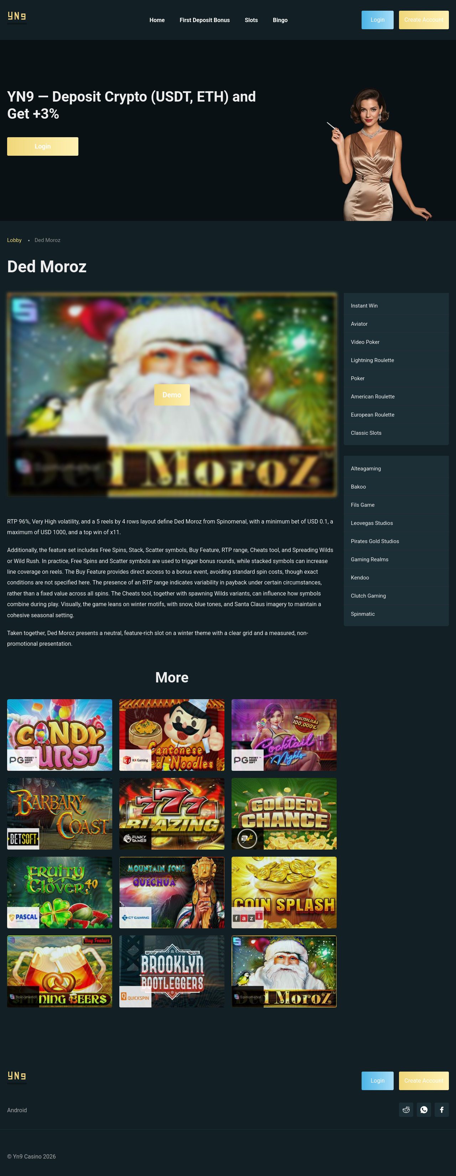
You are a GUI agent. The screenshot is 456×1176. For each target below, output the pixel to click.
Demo (171, 395)
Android (17, 1110)
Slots (251, 20)
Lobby (15, 240)
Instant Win (364, 306)
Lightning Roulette (372, 360)
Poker (357, 378)
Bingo (280, 20)
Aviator (359, 324)
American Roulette (373, 396)
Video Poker (365, 342)
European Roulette (372, 415)
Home (157, 20)
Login (43, 146)
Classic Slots (366, 433)
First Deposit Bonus (205, 20)
